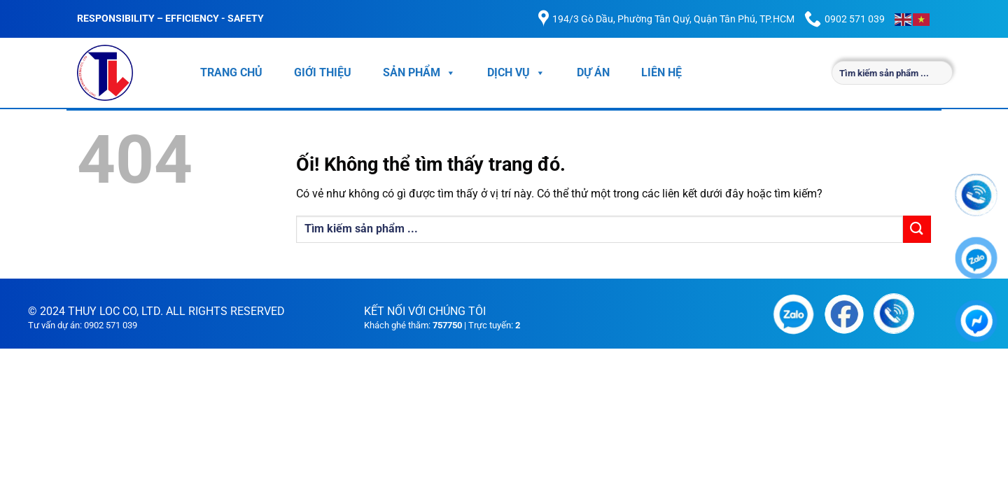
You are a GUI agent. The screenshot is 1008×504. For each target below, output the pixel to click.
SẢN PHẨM (419, 72)
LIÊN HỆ (661, 72)
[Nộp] (917, 229)
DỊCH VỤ (516, 72)
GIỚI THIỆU (322, 72)
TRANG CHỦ (231, 72)
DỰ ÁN (593, 72)
